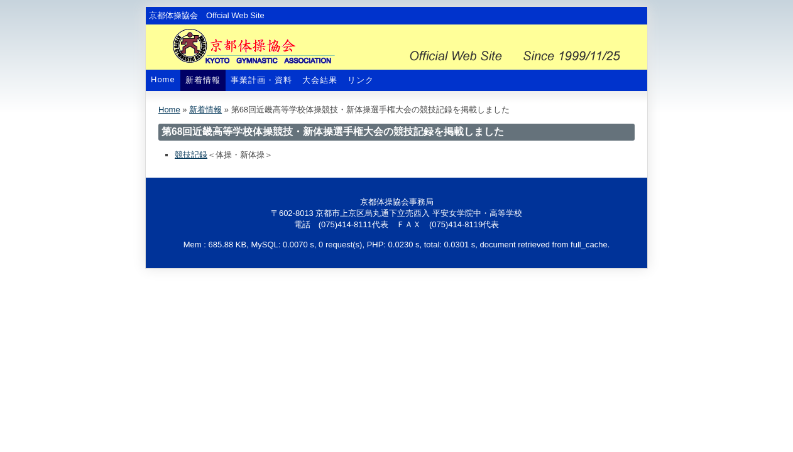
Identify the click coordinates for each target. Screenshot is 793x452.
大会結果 (319, 80)
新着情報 (203, 80)
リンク (360, 80)
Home (163, 79)
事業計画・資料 (261, 80)
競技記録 (191, 154)
